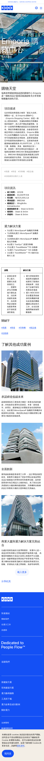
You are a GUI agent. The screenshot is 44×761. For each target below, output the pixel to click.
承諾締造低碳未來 (12, 396)
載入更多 (22, 572)
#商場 (12, 327)
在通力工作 (6, 624)
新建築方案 (6, 682)
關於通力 (5, 710)
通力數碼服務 (7, 693)
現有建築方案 (7, 687)
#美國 (3, 327)
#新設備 (32, 327)
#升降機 (22, 327)
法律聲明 (5, 723)
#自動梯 (4, 333)
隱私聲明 (20, 746)
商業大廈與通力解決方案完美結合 (20, 543)
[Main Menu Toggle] (41, 8)
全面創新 (6, 469)
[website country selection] (36, 8)
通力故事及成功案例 (10, 704)
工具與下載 (6, 699)
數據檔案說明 (7, 728)
